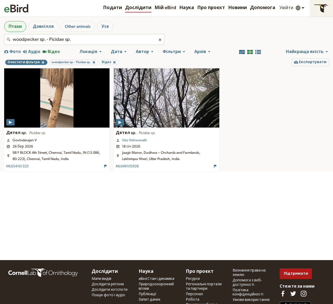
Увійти (286, 8)
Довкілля (43, 26)
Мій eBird (165, 7)
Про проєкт (211, 7)
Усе (105, 26)
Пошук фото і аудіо (108, 295)
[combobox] (84, 39)
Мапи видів (101, 279)
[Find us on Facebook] (283, 293)
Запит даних (149, 299)
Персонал (194, 294)
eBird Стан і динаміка (156, 279)
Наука (186, 7)
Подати (112, 7)
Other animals (78, 26)
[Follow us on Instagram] (303, 293)
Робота (192, 299)
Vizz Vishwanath (134, 140)
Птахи (15, 26)
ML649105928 (127, 166)
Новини (237, 7)
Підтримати (296, 273)
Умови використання (251, 300)
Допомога (262, 7)
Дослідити (138, 7)
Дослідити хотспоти (109, 290)
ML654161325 (17, 166)
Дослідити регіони (108, 284)
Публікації (147, 294)
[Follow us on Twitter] (293, 293)
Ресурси (193, 279)
